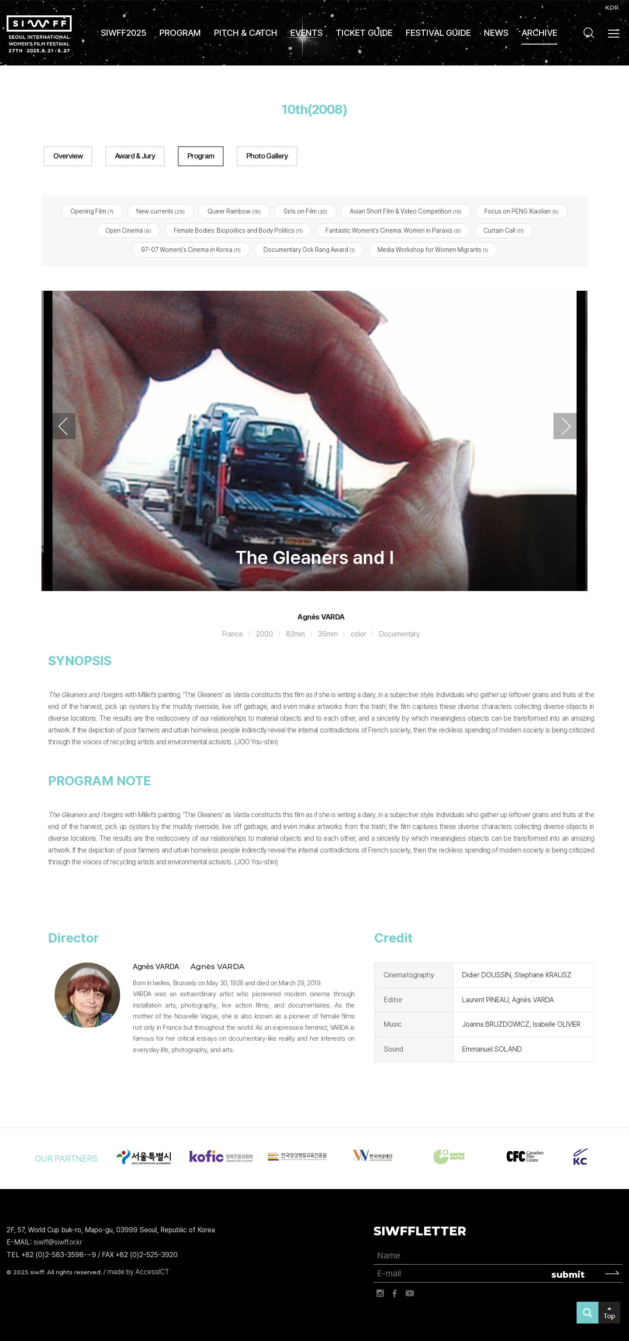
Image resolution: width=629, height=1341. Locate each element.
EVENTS (306, 33)
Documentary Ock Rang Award (309, 250)
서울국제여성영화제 (39, 33)
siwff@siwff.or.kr (58, 1242)
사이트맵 (614, 34)
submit (568, 1274)
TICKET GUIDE (364, 33)
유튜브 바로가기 (409, 1293)
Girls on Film (305, 211)
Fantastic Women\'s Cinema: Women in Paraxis (393, 230)
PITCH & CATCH (245, 33)
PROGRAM (180, 33)
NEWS (496, 33)
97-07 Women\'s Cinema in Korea (191, 250)
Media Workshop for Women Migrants (432, 250)
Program (200, 155)
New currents (160, 211)
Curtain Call (504, 230)
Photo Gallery (267, 155)
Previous (63, 426)
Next (566, 426)
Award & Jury (135, 155)
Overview (68, 155)
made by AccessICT (138, 1272)
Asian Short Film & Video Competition (406, 211)
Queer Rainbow (234, 211)
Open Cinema (128, 230)
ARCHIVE (539, 33)
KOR (612, 7)
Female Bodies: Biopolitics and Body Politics (238, 230)
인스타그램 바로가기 (380, 1293)
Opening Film (92, 211)
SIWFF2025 (123, 33)
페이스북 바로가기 (395, 1293)
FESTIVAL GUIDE (438, 33)
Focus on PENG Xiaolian (521, 211)
